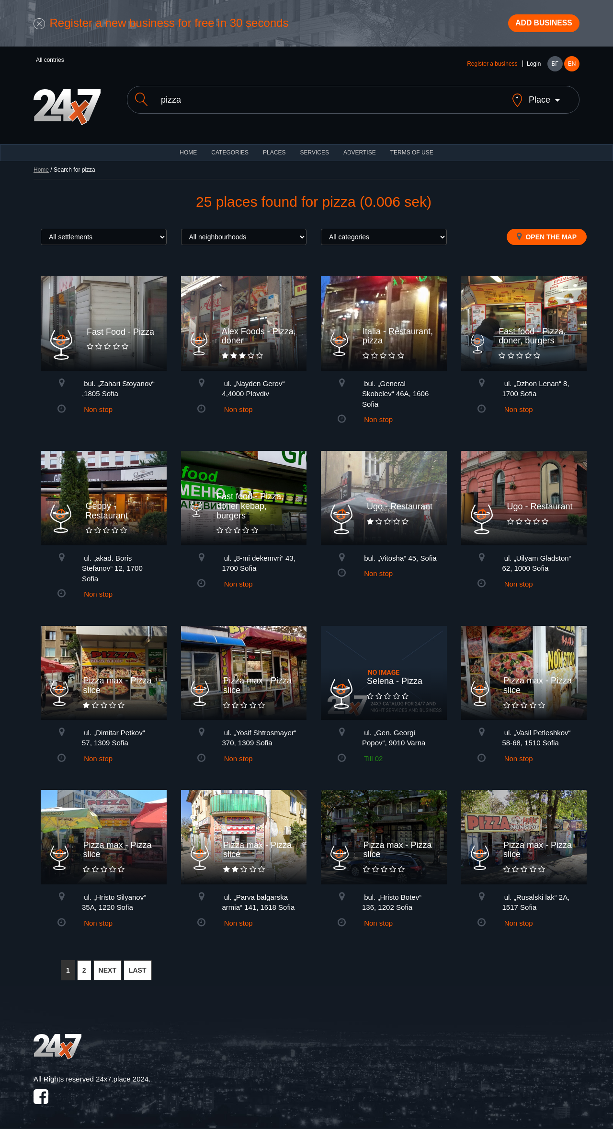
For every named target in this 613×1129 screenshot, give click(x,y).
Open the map (547, 232)
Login (534, 68)
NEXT (107, 966)
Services (314, 148)
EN (572, 68)
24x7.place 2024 (122, 1075)
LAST (138, 966)
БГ (554, 68)
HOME (188, 148)
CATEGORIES (230, 148)
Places (274, 148)
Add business (536, 25)
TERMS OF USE (411, 148)
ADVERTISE (359, 148)
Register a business (492, 68)
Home (41, 166)
